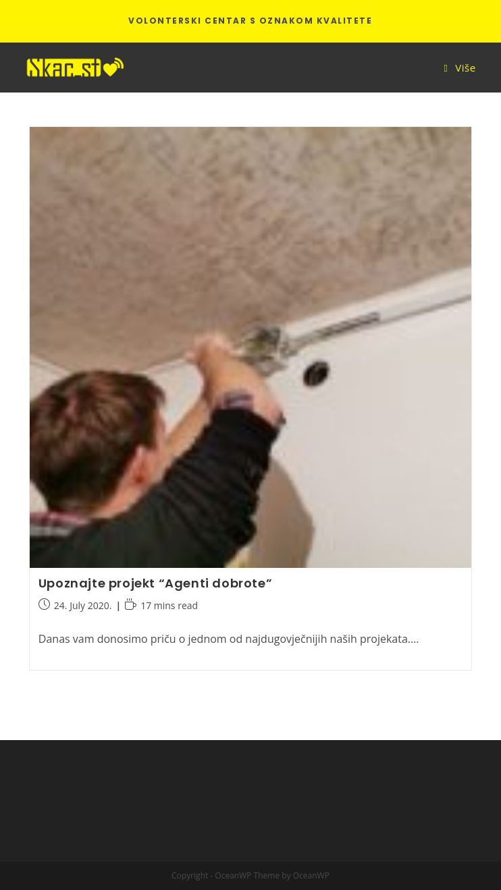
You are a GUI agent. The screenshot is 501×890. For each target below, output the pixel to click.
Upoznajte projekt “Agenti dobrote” (155, 583)
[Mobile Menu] (460, 68)
